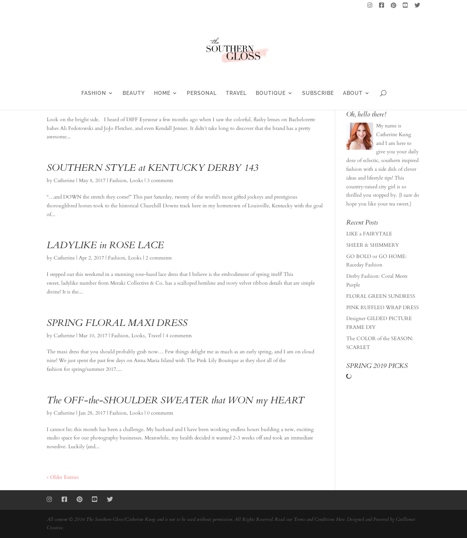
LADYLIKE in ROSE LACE (105, 245)
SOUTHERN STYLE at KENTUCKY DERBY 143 (152, 167)
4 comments (179, 335)
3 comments (160, 180)
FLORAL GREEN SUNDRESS (380, 296)
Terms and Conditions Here (319, 519)
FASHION (93, 93)
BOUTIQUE (271, 93)
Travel (155, 335)
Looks (136, 180)
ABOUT (353, 93)
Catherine (64, 180)
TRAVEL (236, 93)
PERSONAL (202, 93)
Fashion (118, 180)
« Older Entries (63, 477)
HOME (162, 93)
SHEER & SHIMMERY (372, 245)
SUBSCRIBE (318, 93)
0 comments (160, 413)
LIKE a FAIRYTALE (369, 233)
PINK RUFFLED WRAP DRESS (382, 307)
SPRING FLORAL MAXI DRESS (117, 322)
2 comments (159, 257)
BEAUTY (134, 93)
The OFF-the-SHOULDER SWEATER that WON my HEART (175, 400)
